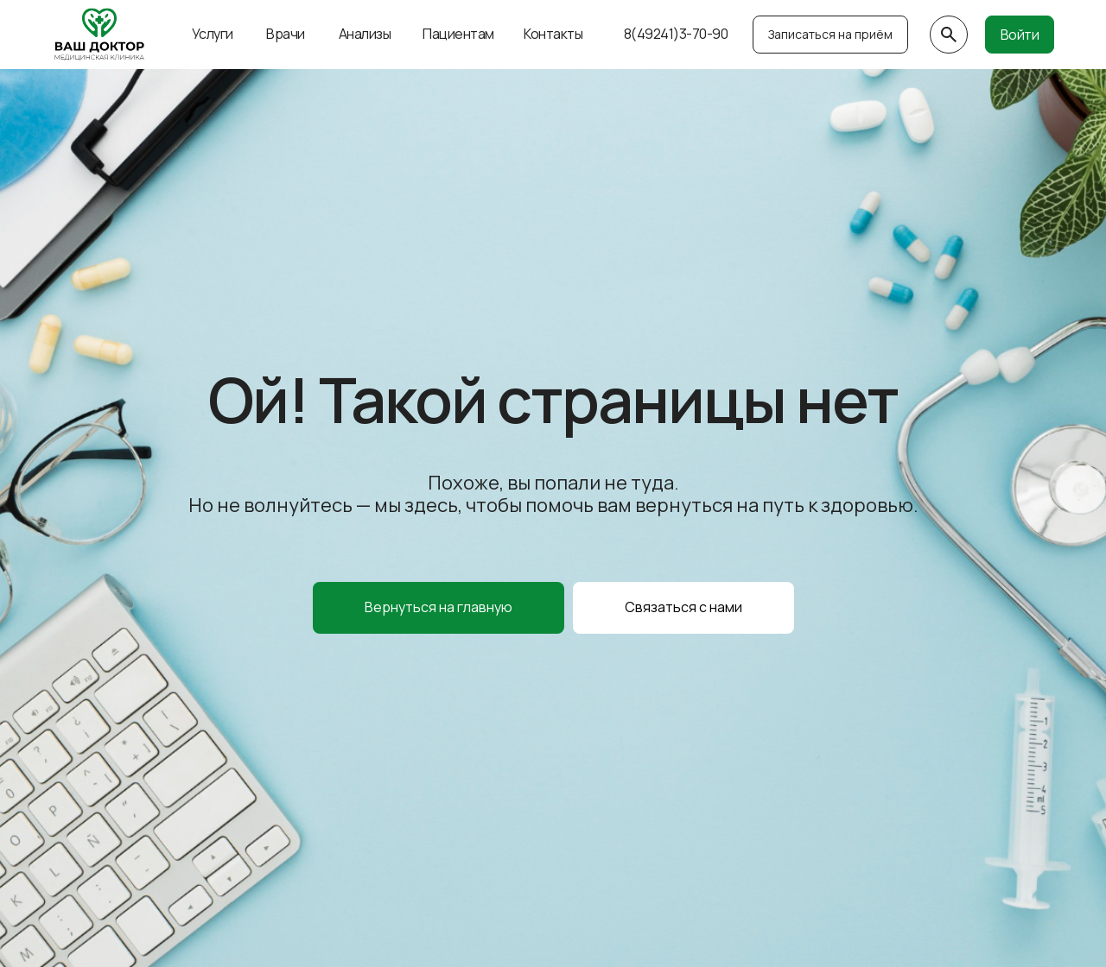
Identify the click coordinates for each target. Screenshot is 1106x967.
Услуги (212, 33)
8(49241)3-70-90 (676, 33)
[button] (683, 608)
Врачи (285, 33)
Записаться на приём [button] (830, 34)
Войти (1020, 34)
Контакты (553, 33)
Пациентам (458, 33)
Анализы (365, 33)
